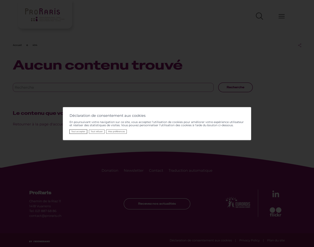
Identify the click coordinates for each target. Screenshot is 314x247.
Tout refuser (97, 131)
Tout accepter (78, 131)
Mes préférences (116, 131)
